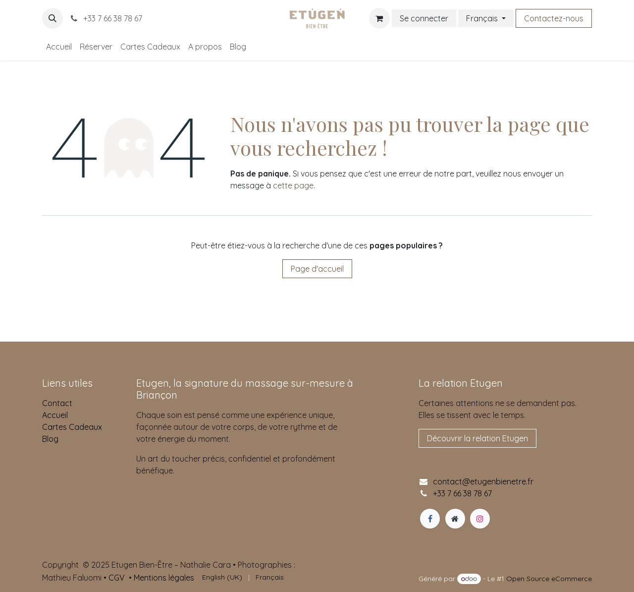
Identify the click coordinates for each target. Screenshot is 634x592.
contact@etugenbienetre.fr (483, 481)
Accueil (55, 415)
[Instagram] (480, 519)
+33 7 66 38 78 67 (105, 18)
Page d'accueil (317, 269)
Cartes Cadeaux (72, 427)
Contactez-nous (553, 18)
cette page (293, 185)
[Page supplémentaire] (455, 519)
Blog (50, 439)
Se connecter (424, 18)
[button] (52, 18)
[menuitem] (59, 47)
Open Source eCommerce (549, 578)
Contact (57, 403)
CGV (116, 578)
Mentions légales (164, 578)
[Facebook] (430, 519)
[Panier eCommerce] (379, 18)
